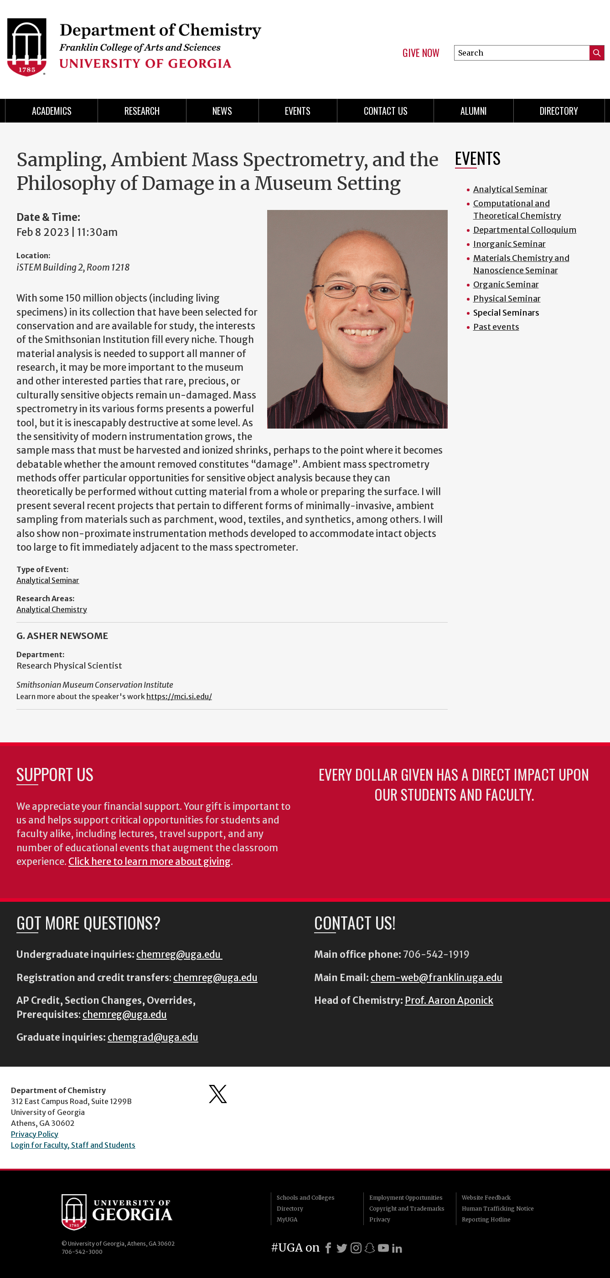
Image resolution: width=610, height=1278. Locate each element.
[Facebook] (328, 1247)
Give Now (421, 53)
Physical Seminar (507, 298)
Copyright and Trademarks (407, 1208)
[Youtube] (383, 1247)
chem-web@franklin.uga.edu (436, 978)
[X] (341, 1247)
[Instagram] (356, 1247)
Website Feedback (486, 1197)
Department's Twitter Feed (218, 1094)
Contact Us (386, 111)
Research (142, 111)
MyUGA (287, 1219)
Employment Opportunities (406, 1197)
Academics (52, 111)
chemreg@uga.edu (179, 955)
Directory (559, 111)
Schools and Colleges (306, 1197)
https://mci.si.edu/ (179, 696)
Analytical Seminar (47, 580)
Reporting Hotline (486, 1219)
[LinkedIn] (397, 1247)
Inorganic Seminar (509, 244)
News (222, 111)
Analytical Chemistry (51, 609)
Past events (496, 327)
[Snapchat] (369, 1247)
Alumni (473, 111)
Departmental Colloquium (525, 230)
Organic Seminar (506, 284)
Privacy (379, 1219)
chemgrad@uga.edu (153, 1037)
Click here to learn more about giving (149, 862)
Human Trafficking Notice (498, 1208)
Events (297, 111)
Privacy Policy (34, 1134)
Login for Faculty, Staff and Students (73, 1145)
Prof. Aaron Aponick (449, 1001)
